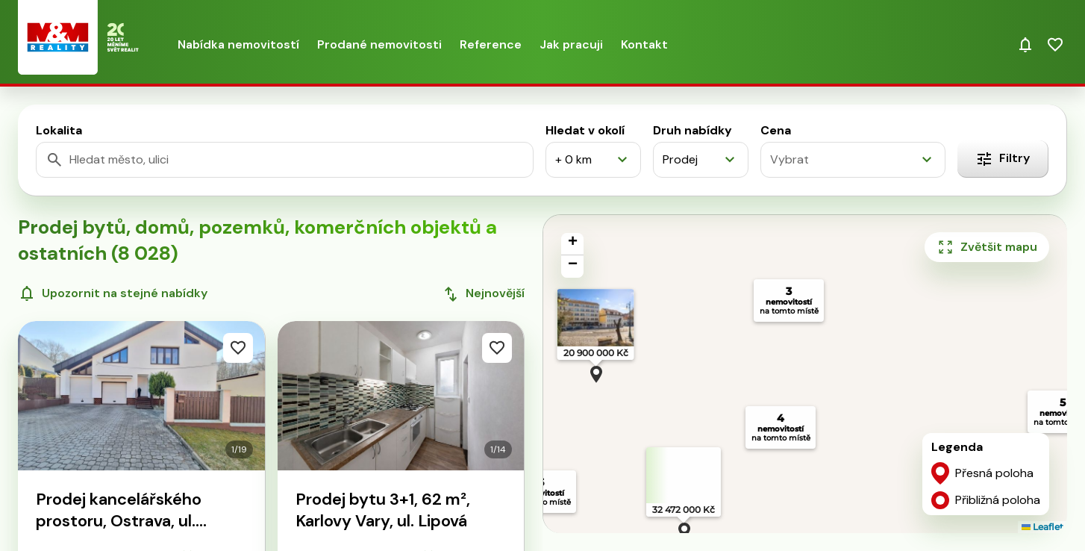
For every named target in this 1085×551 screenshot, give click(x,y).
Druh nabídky (692, 130)
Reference (491, 44)
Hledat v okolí (585, 130)
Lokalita (59, 130)
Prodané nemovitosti (379, 44)
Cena (775, 130)
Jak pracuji (571, 44)
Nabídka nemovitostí (238, 44)
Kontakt (644, 44)
